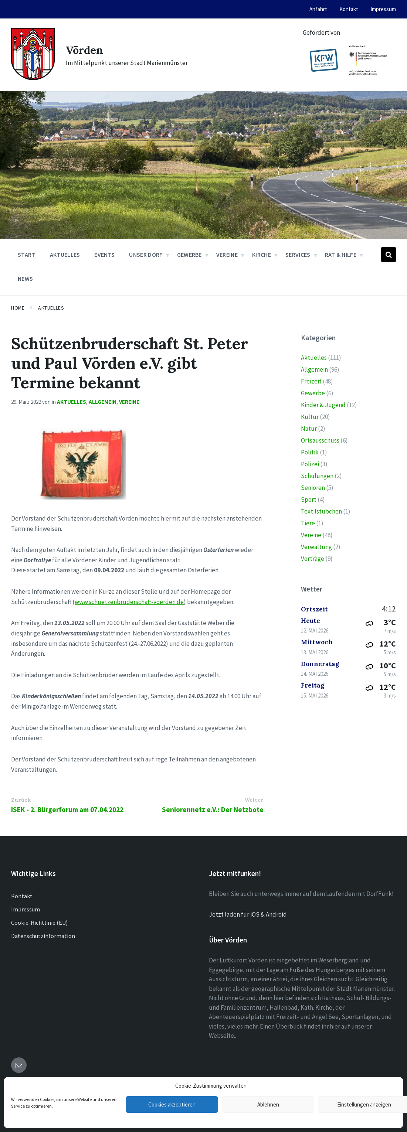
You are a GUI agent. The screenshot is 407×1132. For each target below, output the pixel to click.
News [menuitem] (25, 278)
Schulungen (317, 476)
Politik (310, 452)
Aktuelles (51, 307)
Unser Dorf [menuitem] (145, 254)
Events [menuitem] (104, 254)
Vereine (129, 401)
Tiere (308, 523)
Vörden (85, 50)
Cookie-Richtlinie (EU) (39, 922)
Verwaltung (316, 547)
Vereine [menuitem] (227, 254)
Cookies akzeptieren (172, 1104)
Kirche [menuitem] (261, 254)
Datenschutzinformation (43, 936)
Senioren (313, 488)
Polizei (310, 464)
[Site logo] (33, 78)
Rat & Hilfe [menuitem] (341, 254)
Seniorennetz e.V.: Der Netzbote (213, 809)
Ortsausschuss (320, 440)
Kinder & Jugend (323, 405)
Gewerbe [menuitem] (189, 254)
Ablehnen (268, 1104)
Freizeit (311, 381)
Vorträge (312, 559)
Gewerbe (313, 393)
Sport (308, 499)
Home (17, 307)
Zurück (21, 800)
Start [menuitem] (26, 254)
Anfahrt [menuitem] (318, 9)
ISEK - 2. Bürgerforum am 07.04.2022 (67, 809)
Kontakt (22, 896)
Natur (309, 428)
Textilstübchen (321, 511)
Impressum (25, 909)
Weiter (254, 800)
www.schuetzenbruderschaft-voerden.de (129, 602)
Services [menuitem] (298, 254)
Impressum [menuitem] (383, 9)
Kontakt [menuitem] (348, 9)
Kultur (310, 417)
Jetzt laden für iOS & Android (248, 914)
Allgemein (102, 401)
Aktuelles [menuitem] (65, 254)
